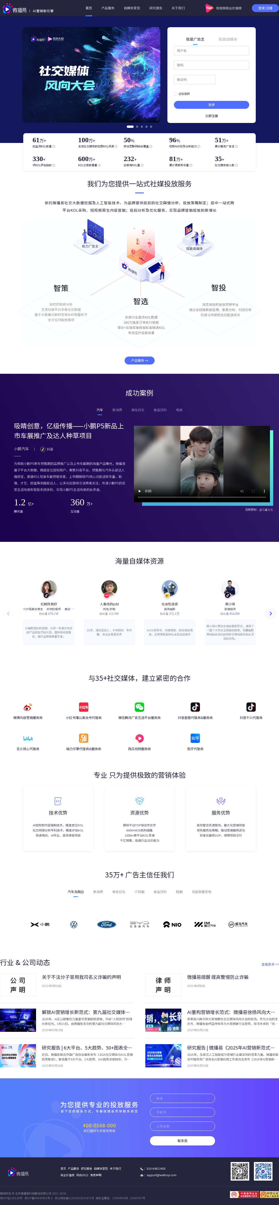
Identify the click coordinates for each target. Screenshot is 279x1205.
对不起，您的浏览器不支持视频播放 (202, 464)
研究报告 (155, 8)
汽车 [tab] (99, 410)
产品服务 (107, 8)
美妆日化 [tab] (137, 410)
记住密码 (182, 93)
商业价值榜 (67, 1175)
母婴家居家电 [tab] (201, 892)
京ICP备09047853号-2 (38, 1198)
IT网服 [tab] (139, 892)
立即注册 (211, 116)
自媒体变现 (132, 8)
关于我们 (178, 8)
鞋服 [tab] (179, 892)
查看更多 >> (270, 964)
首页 (89, 8)
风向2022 (82, 1175)
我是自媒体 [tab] (228, 39)
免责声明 (95, 1175)
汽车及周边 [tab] (76, 892)
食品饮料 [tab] (160, 410)
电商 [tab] (179, 410)
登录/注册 (265, 8)
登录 (211, 105)
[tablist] (211, 39)
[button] (271, 613)
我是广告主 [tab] (195, 39)
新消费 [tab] (117, 410)
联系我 (182, 1141)
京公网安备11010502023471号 (74, 1198)
